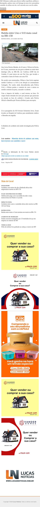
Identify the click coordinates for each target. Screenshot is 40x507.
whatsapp (5, 154)
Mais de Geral (7, 181)
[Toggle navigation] (3, 22)
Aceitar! (3, 9)
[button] (4, 16)
